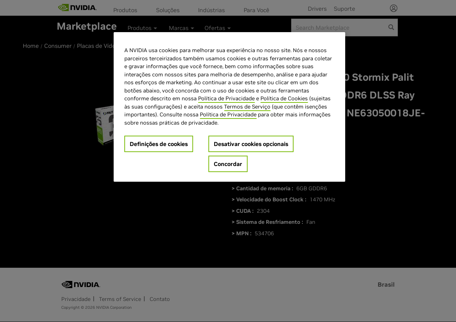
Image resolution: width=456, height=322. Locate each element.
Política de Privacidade (226, 98)
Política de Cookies (284, 98)
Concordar (228, 163)
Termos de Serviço (247, 106)
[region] (229, 107)
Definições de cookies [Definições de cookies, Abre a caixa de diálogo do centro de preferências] (159, 143)
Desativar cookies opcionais (251, 143)
